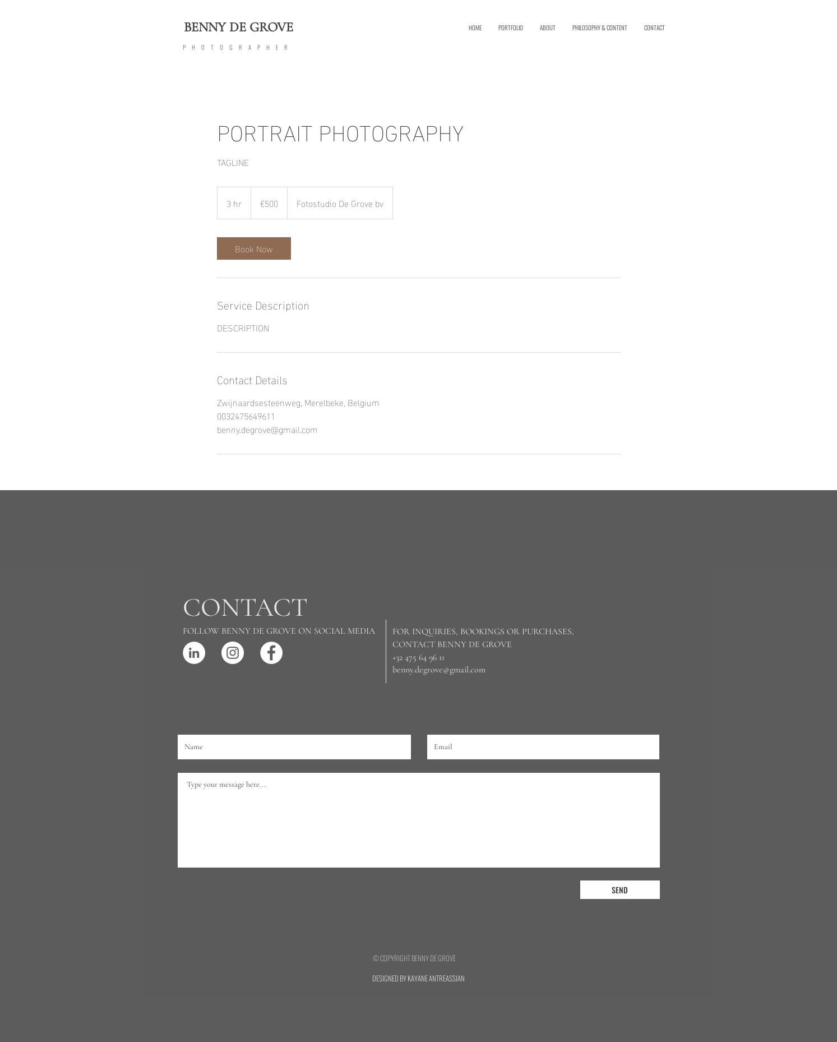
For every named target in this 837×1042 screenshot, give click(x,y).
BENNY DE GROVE (238, 27)
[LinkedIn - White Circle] (194, 653)
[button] (510, 27)
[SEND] (620, 889)
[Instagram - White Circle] (232, 653)
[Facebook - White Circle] (271, 653)
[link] (254, 248)
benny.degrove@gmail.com (438, 669)
